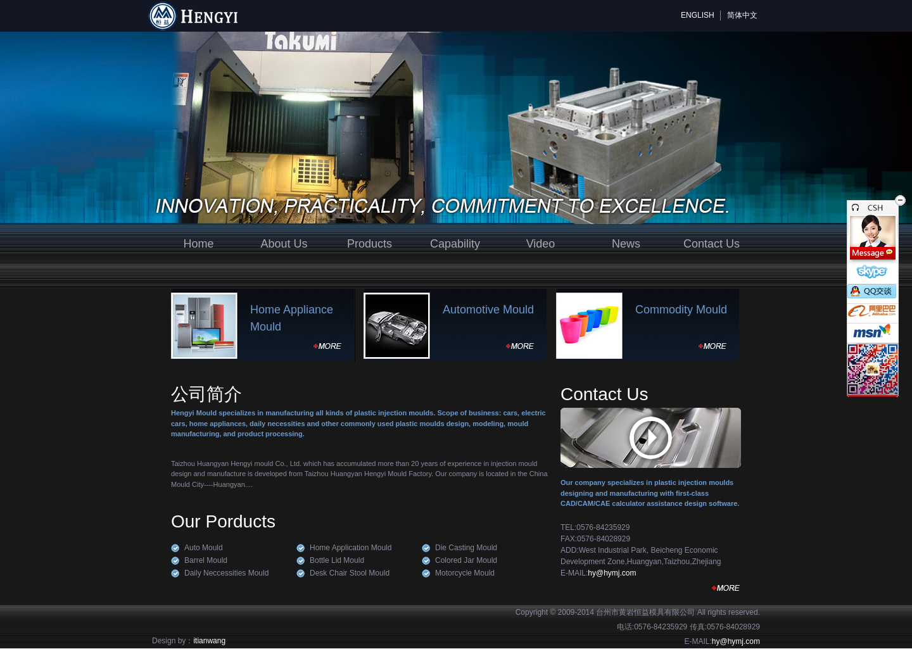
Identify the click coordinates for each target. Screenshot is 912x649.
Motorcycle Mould (465, 573)
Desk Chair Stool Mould (350, 573)
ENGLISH (697, 15)
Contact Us (711, 243)
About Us (283, 243)
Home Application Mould (350, 547)
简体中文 (742, 15)
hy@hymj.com (612, 573)
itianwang (209, 640)
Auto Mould (203, 547)
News (626, 243)
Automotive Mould (488, 309)
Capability (455, 243)
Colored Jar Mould (466, 560)
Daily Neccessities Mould (226, 573)
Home (198, 243)
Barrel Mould (205, 560)
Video (540, 243)
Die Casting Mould (466, 547)
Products (369, 243)
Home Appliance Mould (291, 318)
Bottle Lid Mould (337, 560)
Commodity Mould (681, 309)
